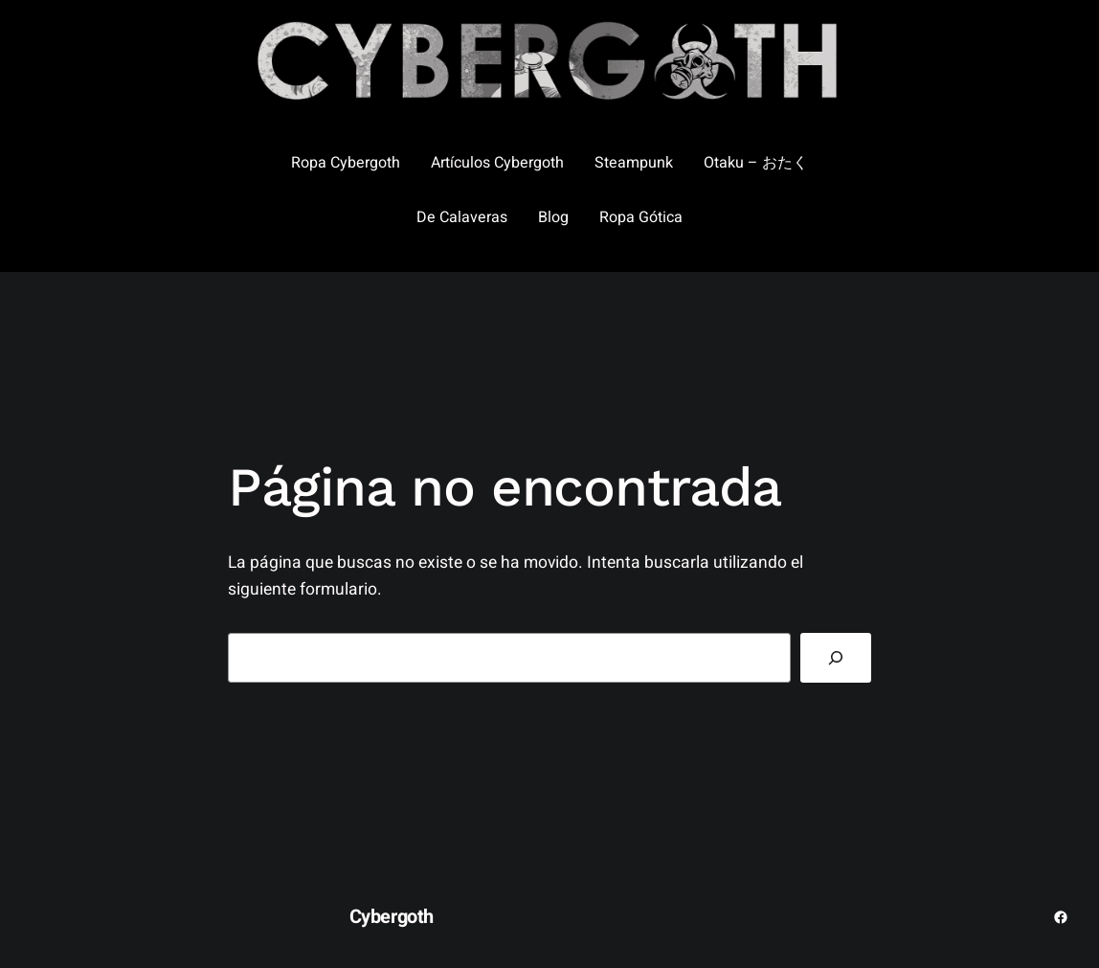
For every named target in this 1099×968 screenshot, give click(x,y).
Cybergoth (391, 917)
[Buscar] (836, 657)
